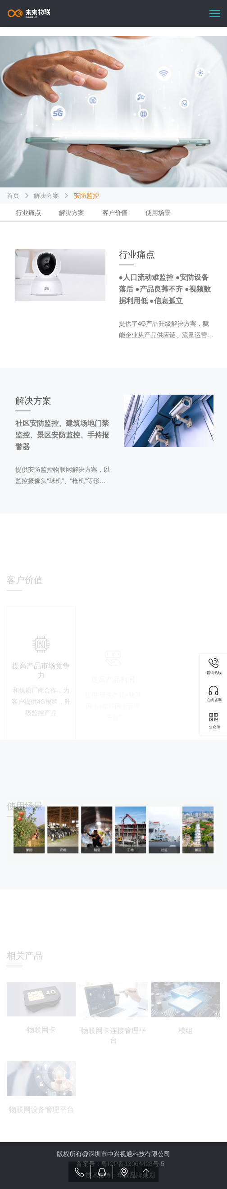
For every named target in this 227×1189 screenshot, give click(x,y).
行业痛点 (28, 212)
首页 (13, 195)
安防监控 (86, 195)
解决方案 (46, 195)
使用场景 (158, 212)
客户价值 (114, 212)
